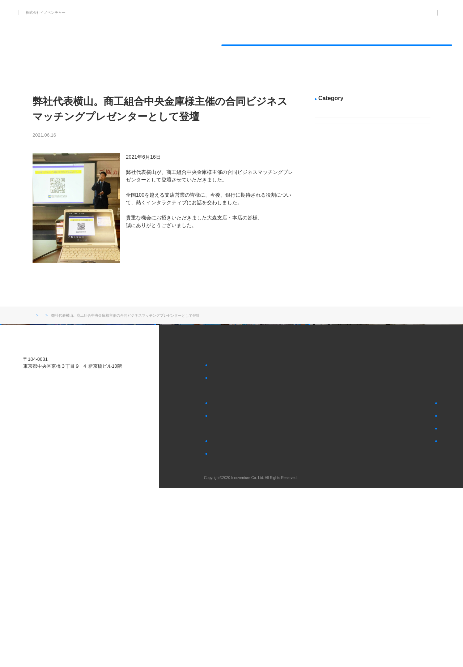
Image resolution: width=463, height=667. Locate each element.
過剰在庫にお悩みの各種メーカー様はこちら (371, 578)
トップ (38, 316)
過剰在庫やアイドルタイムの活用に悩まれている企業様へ (260, 560)
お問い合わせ (336, 550)
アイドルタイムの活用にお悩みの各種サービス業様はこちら (380, 597)
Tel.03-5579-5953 (41, 543)
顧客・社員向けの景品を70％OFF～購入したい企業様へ (51, 45)
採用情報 (359, 12)
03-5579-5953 (425, 13)
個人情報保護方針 (340, 625)
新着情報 (80, 135)
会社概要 (219, 619)
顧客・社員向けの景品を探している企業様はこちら (378, 564)
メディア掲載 (339, 144)
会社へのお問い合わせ (349, 611)
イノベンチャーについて (347, 45)
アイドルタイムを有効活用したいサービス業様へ (206, 45)
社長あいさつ (223, 633)
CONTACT (429, 45)
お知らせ (327, 12)
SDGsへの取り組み (279, 45)
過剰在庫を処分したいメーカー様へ (128, 45)
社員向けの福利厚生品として (238, 542)
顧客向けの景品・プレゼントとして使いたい (253, 528)
